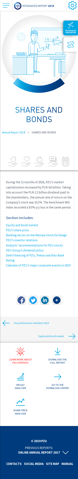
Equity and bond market (22, 225)
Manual (67, 464)
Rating (10, 260)
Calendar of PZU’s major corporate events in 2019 (38, 265)
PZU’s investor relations (22, 240)
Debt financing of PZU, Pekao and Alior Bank (35, 255)
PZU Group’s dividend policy (25, 250)
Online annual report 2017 (39, 452)
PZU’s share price (17, 230)
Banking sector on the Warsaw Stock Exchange (36, 235)
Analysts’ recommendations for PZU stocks (34, 245)
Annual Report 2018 (13, 132)
